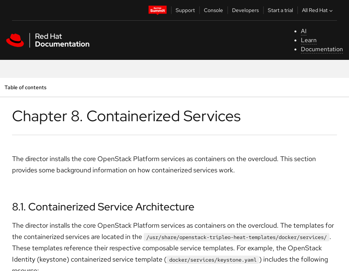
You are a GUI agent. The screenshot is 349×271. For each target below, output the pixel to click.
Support (185, 10)
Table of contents (25, 87)
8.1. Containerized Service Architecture (103, 206)
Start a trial (280, 10)
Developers (245, 10)
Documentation (322, 49)
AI (304, 31)
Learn (309, 40)
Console (213, 10)
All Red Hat (318, 10)
